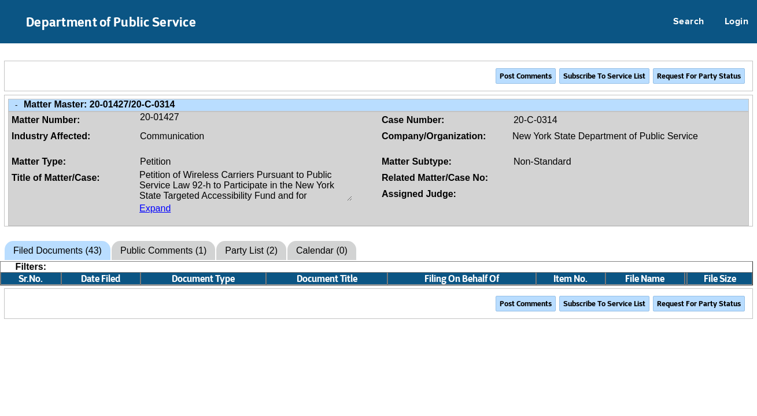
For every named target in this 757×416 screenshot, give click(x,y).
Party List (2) (251, 250)
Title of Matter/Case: (56, 178)
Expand (155, 208)
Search (688, 22)
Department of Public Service (111, 22)
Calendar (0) (322, 250)
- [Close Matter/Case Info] (16, 105)
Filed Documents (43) (57, 250)
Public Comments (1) (163, 250)
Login (736, 22)
